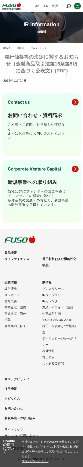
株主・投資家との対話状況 (59, 329)
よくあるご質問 (53, 363)
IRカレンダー (51, 301)
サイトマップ (13, 429)
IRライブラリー (53, 295)
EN (46, 6)
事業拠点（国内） (16, 307)
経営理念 (10, 288)
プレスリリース (53, 288)
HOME (6, 48)
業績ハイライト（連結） (59, 307)
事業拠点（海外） (16, 313)
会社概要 (10, 301)
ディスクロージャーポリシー (59, 341)
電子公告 (48, 357)
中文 (55, 6)
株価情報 (48, 351)
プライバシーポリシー (35, 461)
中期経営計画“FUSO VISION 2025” (57, 317)
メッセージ (12, 295)
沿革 (7, 320)
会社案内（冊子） (16, 326)
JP (37, 6)
